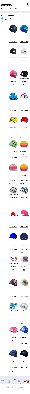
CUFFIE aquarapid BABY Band (24, 221)
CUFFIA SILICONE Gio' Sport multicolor (24, 151)
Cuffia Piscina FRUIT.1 (24, 127)
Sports (2, 8)
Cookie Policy (19, 384)
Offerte (9, 384)
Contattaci (19, 380)
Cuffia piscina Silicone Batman (24, 361)
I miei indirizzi (14, 383)
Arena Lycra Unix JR (13, 337)
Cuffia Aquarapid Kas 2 (13, 197)
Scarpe (16, 8)
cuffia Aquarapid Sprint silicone (13, 244)
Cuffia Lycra (13, 221)
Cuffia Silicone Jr (13, 266)
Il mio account (14, 379)
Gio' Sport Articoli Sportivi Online (19, 383)
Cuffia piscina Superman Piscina (24, 337)
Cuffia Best (24, 313)
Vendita (21, 137)
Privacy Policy (19, 385)
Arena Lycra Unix (24, 81)
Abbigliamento (12, 8)
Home (1, 12)
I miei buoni (14, 386)
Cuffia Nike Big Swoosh (13, 81)
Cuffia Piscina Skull (24, 197)
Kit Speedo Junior (13, 313)
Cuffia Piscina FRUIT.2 (13, 127)
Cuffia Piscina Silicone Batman (13, 361)
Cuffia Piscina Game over (13, 151)
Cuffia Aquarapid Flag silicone (24, 266)
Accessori (6, 8)
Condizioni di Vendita (19, 381)
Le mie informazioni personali (14, 385)
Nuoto (6, 12)
